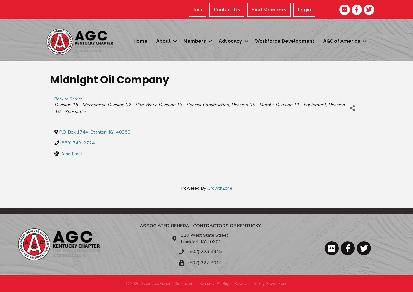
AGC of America (341, 41)
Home (140, 41)
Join (197, 9)
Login (304, 9)
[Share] (352, 108)
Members (195, 41)
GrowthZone (219, 188)
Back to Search (68, 99)
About (163, 41)
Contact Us (227, 9)
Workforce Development (284, 41)
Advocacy (230, 41)
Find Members (269, 9)
